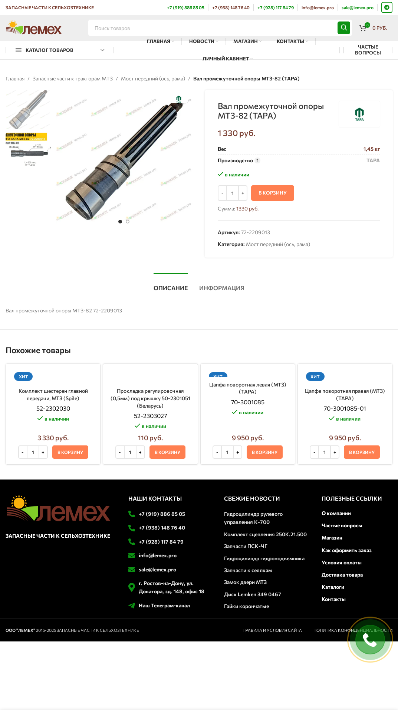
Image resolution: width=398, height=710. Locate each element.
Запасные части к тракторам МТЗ (73, 78)
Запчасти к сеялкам (248, 570)
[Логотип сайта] (34, 27)
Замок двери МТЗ (245, 582)
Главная (15, 78)
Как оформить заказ (347, 550)
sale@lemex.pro (157, 569)
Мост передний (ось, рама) (153, 78)
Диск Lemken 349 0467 (252, 594)
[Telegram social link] (386, 7)
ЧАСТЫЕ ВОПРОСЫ (368, 50)
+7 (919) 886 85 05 (162, 514)
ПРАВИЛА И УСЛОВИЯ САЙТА (272, 630)
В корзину (273, 193)
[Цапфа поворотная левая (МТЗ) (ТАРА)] (247, 373)
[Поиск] (220, 28)
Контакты (334, 599)
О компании (336, 513)
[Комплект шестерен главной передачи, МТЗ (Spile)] (53, 376)
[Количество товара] (232, 193)
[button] (70, 452)
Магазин (332, 537)
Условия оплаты (342, 562)
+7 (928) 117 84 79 (161, 541)
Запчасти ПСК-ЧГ (245, 546)
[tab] (171, 284)
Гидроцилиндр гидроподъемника (264, 558)
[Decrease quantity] (222, 193)
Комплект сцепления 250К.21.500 (265, 534)
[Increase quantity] (242, 193)
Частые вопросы (342, 525)
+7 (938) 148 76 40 (162, 527)
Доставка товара (342, 574)
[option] (120, 221)
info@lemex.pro (158, 555)
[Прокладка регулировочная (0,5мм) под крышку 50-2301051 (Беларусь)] (150, 376)
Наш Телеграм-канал (164, 605)
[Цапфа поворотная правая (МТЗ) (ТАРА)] (345, 376)
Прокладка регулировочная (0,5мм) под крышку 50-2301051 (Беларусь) (150, 398)
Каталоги (333, 587)
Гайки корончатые (246, 606)
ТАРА (372, 160)
